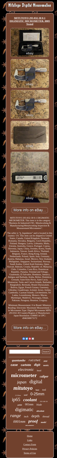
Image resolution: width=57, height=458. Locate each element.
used (25, 395)
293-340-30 (44, 401)
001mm (29, 404)
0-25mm (37, 394)
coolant (30, 399)
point (20, 405)
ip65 (16, 399)
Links (29, 440)
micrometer (24, 375)
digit (37, 365)
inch (26, 416)
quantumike (18, 360)
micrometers (29, 425)
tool (44, 389)
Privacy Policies (29, 448)
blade (39, 404)
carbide (26, 365)
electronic (26, 369)
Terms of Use (30, 453)
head (39, 370)
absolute (40, 411)
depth (35, 416)
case (14, 365)
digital (35, 381)
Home (30, 436)
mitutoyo (23, 388)
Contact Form (29, 444)
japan (22, 382)
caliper (44, 376)
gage (45, 361)
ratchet (34, 360)
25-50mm (18, 395)
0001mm (19, 421)
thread (46, 416)
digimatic (24, 409)
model (43, 422)
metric (46, 365)
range (15, 415)
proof (33, 421)
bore (37, 390)
